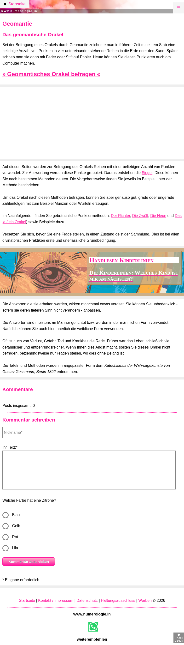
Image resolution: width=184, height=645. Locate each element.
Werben (145, 600)
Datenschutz (87, 600)
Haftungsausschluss (118, 600)
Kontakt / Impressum (55, 600)
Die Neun (158, 216)
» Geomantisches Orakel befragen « (51, 74)
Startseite (27, 600)
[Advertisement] (92, 123)
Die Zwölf (140, 216)
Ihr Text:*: (10, 447)
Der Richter (120, 216)
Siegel (147, 173)
